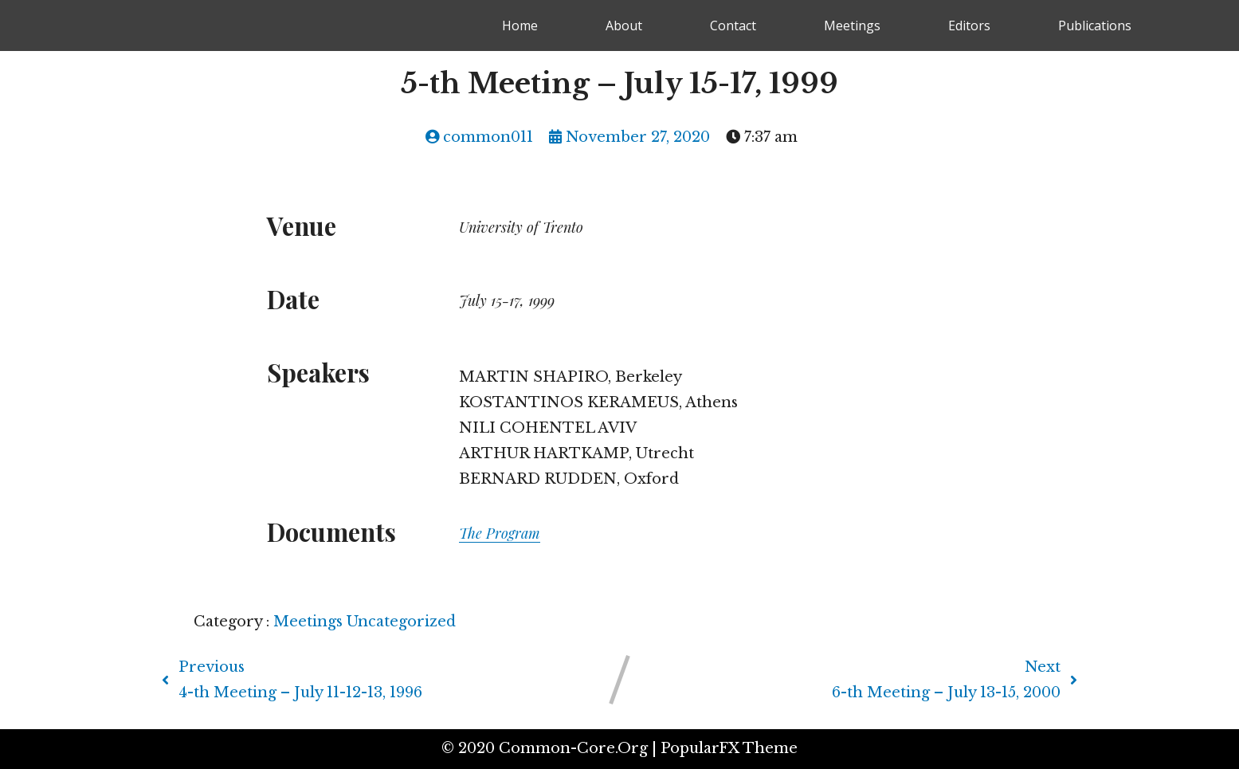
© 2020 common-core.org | (551, 748)
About (624, 25)
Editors (969, 25)
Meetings (852, 25)
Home (520, 25)
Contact (733, 25)
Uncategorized (401, 621)
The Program (499, 533)
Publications (1094, 25)
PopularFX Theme (729, 748)
